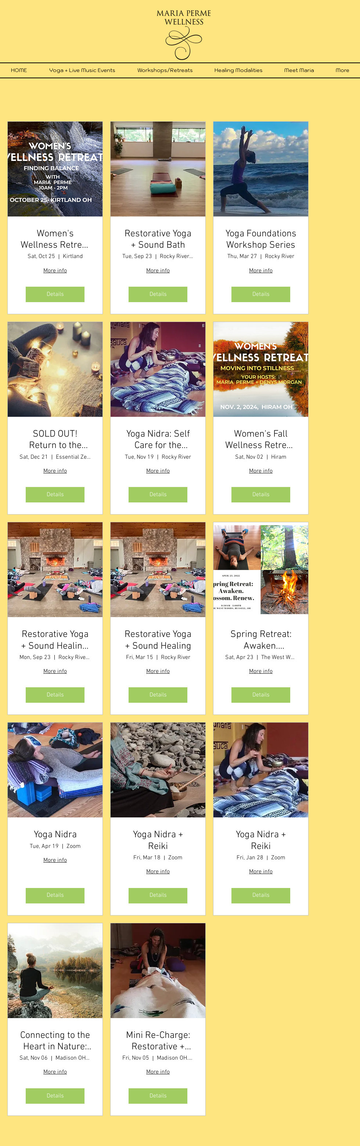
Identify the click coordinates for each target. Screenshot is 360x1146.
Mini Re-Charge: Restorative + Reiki (158, 1041)
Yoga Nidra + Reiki (158, 840)
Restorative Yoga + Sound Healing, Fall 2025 (55, 640)
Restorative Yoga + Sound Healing (158, 640)
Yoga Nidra (55, 835)
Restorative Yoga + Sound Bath (158, 239)
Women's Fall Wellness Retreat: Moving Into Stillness (260, 440)
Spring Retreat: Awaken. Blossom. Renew (261, 640)
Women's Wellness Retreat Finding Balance (55, 239)
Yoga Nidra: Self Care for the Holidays (158, 440)
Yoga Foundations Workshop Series (261, 239)
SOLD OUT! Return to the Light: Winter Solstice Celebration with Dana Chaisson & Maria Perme (55, 440)
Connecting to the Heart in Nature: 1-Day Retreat (55, 1041)
